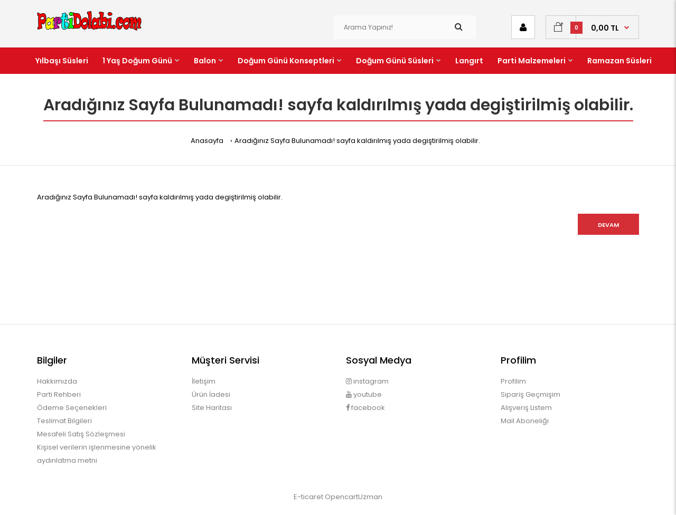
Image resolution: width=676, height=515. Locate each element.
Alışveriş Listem (526, 408)
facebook (365, 408)
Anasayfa (207, 141)
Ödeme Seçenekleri (72, 408)
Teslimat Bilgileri (64, 421)
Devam (608, 225)
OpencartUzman (353, 497)
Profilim (513, 381)
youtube (364, 394)
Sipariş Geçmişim (530, 394)
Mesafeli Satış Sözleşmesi (81, 434)
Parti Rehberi (59, 394)
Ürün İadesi (211, 394)
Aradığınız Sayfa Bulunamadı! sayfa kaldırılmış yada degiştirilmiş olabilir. (357, 141)
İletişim (203, 381)
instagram (367, 381)
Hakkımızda (57, 381)
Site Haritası (212, 408)
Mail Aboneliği (525, 421)
